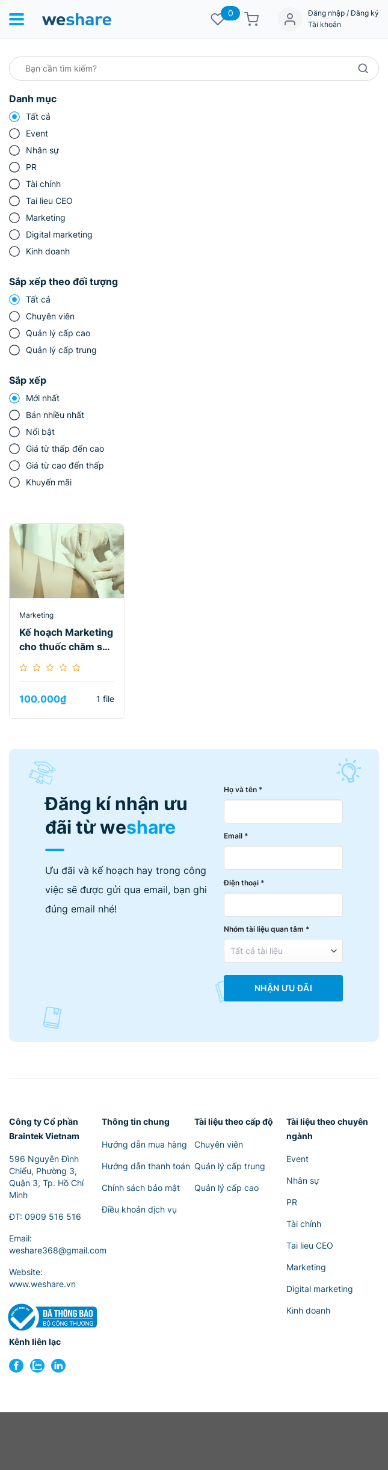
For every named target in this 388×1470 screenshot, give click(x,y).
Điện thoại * (244, 882)
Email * (236, 835)
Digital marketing (59, 234)
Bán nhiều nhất (55, 415)
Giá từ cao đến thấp (65, 465)
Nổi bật (40, 431)
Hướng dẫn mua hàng (144, 1144)
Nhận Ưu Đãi (283, 988)
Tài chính (43, 184)
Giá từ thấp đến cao (65, 448)
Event (37, 133)
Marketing (46, 217)
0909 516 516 (53, 1216)
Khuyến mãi (49, 482)
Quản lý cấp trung (61, 350)
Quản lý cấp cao (58, 333)
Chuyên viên (50, 316)
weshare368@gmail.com (57, 1250)
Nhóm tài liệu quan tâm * (267, 928)
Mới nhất (43, 398)
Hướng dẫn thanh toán (146, 1166)
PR (31, 167)
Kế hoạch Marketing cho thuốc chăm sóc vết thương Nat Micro (66, 640)
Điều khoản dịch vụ (139, 1209)
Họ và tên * (243, 789)
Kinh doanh (48, 251)
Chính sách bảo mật (141, 1187)
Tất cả (38, 116)
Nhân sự (42, 150)
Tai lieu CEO (49, 200)
